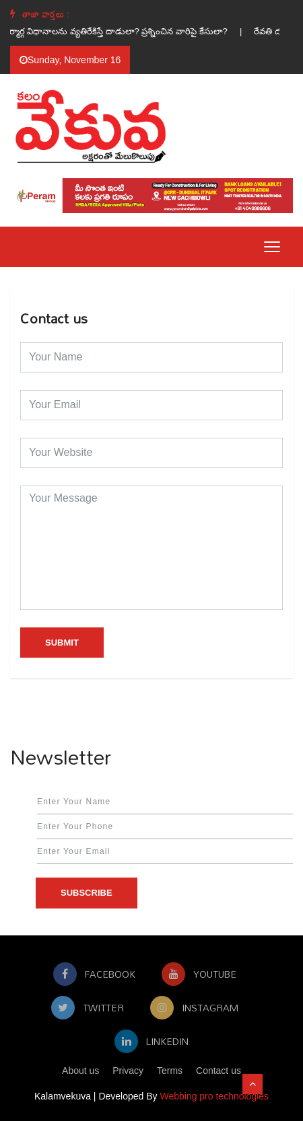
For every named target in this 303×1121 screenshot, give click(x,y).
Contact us (218, 1070)
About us (80, 1070)
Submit (62, 642)
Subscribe (86, 893)
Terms (169, 1070)
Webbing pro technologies (214, 1096)
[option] (129, 31)
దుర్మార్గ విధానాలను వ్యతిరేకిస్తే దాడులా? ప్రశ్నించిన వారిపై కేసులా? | (129, 31)
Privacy (127, 1070)
